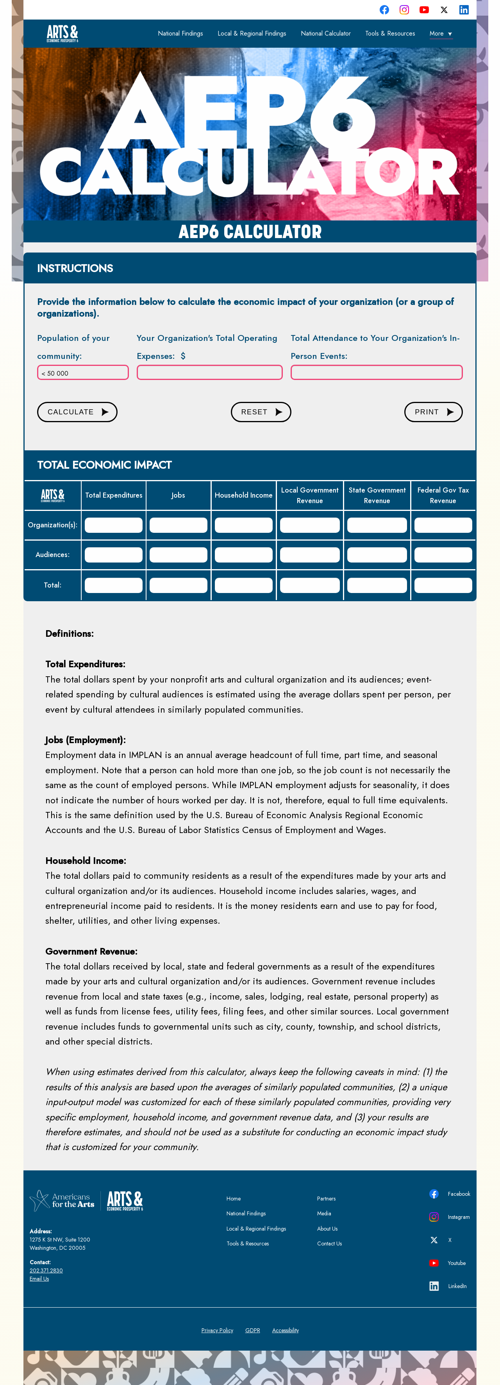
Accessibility (285, 1330)
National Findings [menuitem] (180, 33)
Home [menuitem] (234, 1198)
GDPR (252, 1330)
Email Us (39, 1279)
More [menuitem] (437, 33)
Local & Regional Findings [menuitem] (252, 33)
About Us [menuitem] (327, 1229)
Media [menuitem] (324, 1213)
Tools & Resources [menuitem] (390, 33)
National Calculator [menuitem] (326, 33)
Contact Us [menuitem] (329, 1243)
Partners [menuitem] (326, 1198)
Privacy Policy (217, 1330)
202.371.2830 (46, 1270)
